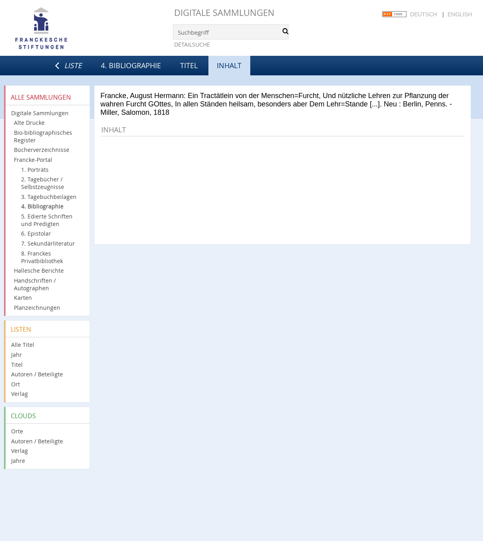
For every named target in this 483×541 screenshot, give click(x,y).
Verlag (19, 393)
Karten (23, 297)
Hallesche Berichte (39, 270)
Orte (17, 431)
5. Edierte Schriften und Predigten (47, 220)
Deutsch (423, 14)
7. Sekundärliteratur (48, 243)
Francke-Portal (33, 159)
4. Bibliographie (131, 65)
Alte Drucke (29, 122)
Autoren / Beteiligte (37, 374)
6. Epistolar (36, 233)
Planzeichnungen (37, 307)
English (460, 14)
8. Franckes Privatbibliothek (42, 257)
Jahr (16, 354)
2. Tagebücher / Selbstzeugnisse (42, 183)
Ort (15, 384)
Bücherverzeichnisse (41, 149)
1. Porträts (35, 169)
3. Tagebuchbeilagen (49, 197)
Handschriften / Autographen (35, 284)
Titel (189, 65)
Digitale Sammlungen (224, 12)
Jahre (18, 460)
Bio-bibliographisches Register (43, 136)
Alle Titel (22, 344)
